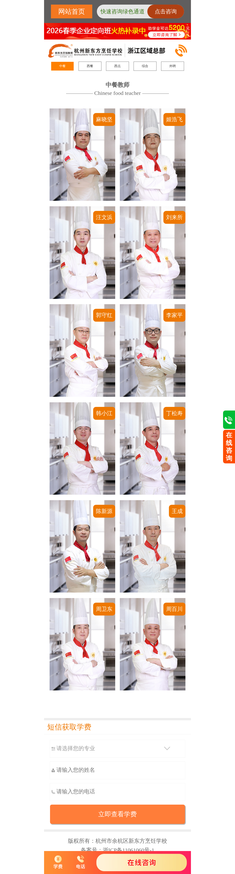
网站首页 (71, 11)
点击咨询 (166, 11)
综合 (145, 66)
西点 (117, 66)
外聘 (172, 66)
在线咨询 (229, 446)
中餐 (62, 66)
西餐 (90, 66)
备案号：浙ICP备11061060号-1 (117, 850)
